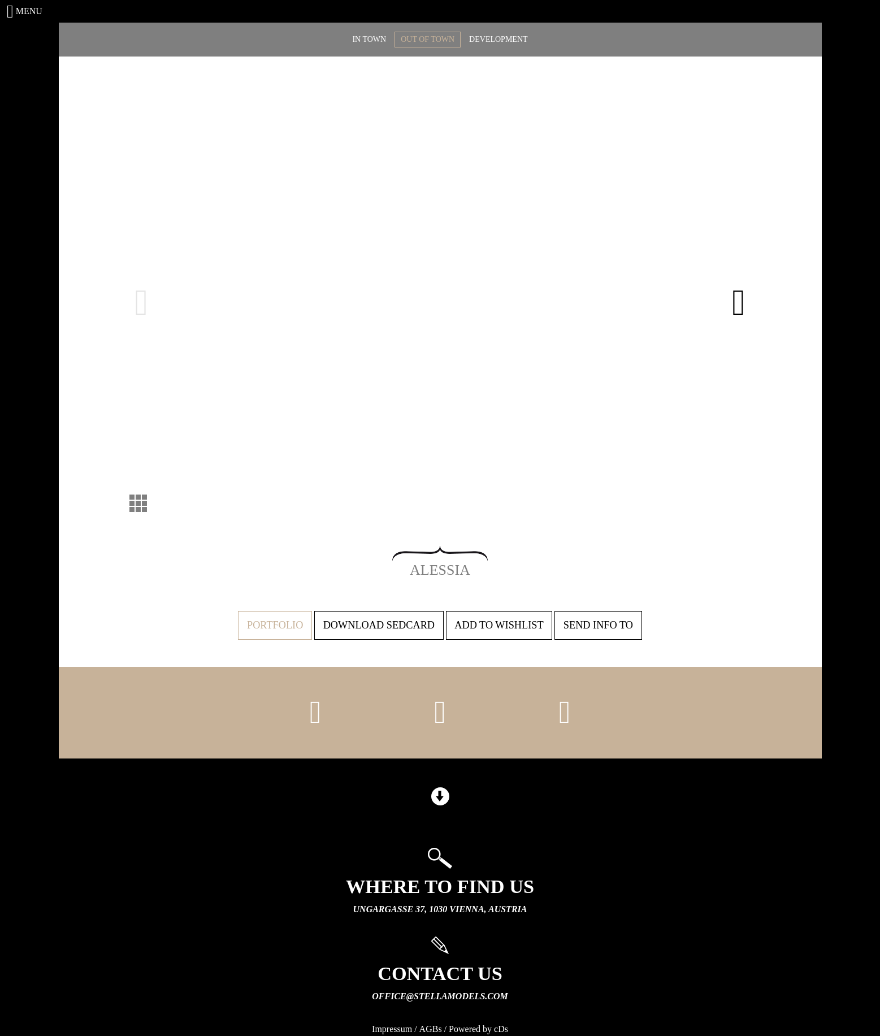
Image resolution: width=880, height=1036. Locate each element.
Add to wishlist (498, 625)
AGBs (430, 1029)
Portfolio (275, 625)
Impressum (392, 1029)
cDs (501, 1029)
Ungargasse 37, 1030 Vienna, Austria (440, 909)
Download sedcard (379, 625)
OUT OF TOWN (427, 39)
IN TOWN (369, 39)
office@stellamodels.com (440, 996)
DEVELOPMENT (498, 39)
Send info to (598, 625)
